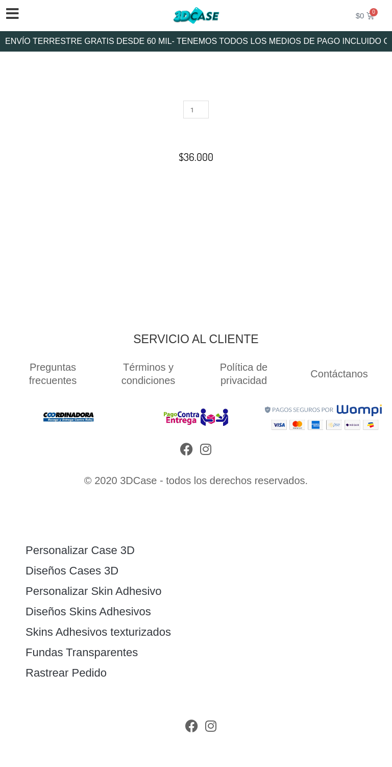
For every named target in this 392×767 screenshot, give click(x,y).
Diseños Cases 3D (72, 570)
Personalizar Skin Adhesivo (94, 591)
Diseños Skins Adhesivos (88, 611)
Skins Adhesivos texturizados (98, 632)
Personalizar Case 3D (80, 550)
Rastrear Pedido (66, 672)
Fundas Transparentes (82, 652)
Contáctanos (339, 373)
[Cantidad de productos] (196, 109)
